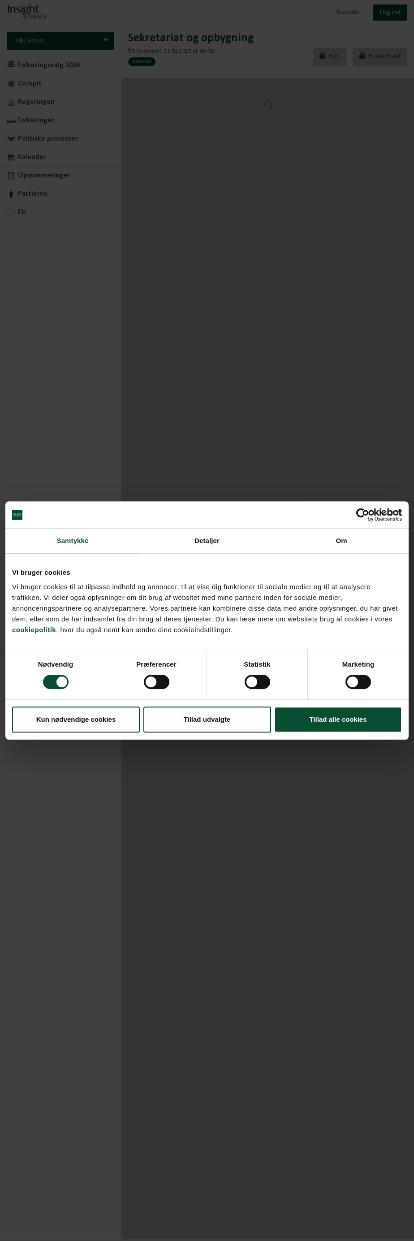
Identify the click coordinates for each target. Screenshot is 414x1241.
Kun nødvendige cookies (76, 719)
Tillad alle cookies (338, 719)
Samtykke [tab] (73, 540)
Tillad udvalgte (207, 719)
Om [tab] (341, 540)
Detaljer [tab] (207, 540)
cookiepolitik (34, 629)
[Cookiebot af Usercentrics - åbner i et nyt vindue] (362, 514)
